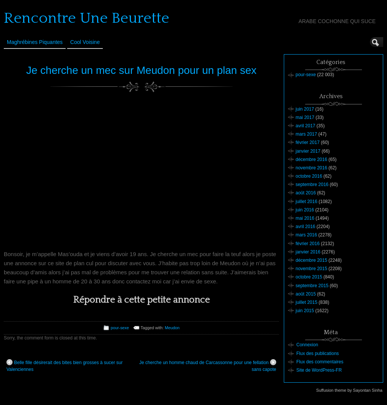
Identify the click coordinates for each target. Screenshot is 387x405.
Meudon (172, 327)
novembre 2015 (311, 268)
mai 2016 (305, 218)
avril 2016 (305, 226)
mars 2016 (306, 235)
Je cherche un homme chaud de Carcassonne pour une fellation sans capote (207, 365)
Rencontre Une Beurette (86, 18)
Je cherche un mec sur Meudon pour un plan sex (141, 70)
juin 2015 (305, 310)
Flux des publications (317, 353)
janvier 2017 (308, 151)
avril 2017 (305, 125)
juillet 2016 (306, 201)
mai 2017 (305, 117)
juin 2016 (305, 210)
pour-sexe (120, 327)
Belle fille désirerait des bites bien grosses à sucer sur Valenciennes (64, 365)
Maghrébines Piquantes (35, 42)
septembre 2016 (312, 184)
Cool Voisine (85, 42)
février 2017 (307, 142)
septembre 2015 (312, 285)
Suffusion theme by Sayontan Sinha (349, 390)
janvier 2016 (308, 252)
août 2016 (306, 192)
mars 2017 (306, 134)
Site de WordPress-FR (319, 370)
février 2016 (307, 243)
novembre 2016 (311, 167)
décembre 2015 (311, 260)
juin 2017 (305, 109)
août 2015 (306, 294)
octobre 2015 (309, 277)
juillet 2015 (306, 302)
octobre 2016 (309, 176)
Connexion (307, 344)
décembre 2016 (311, 159)
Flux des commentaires (319, 361)
